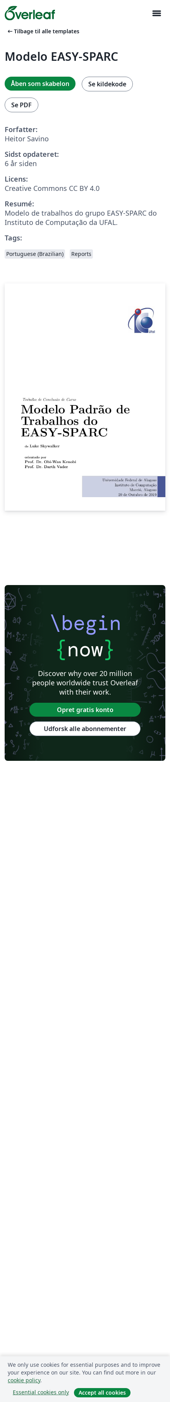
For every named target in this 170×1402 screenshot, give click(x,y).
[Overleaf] (30, 13)
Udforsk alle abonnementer (85, 728)
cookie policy (24, 1380)
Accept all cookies (102, 1392)
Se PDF (21, 105)
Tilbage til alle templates (42, 31)
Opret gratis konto (85, 709)
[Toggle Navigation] (156, 13)
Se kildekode (107, 84)
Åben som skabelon (40, 83)
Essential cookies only (41, 1392)
